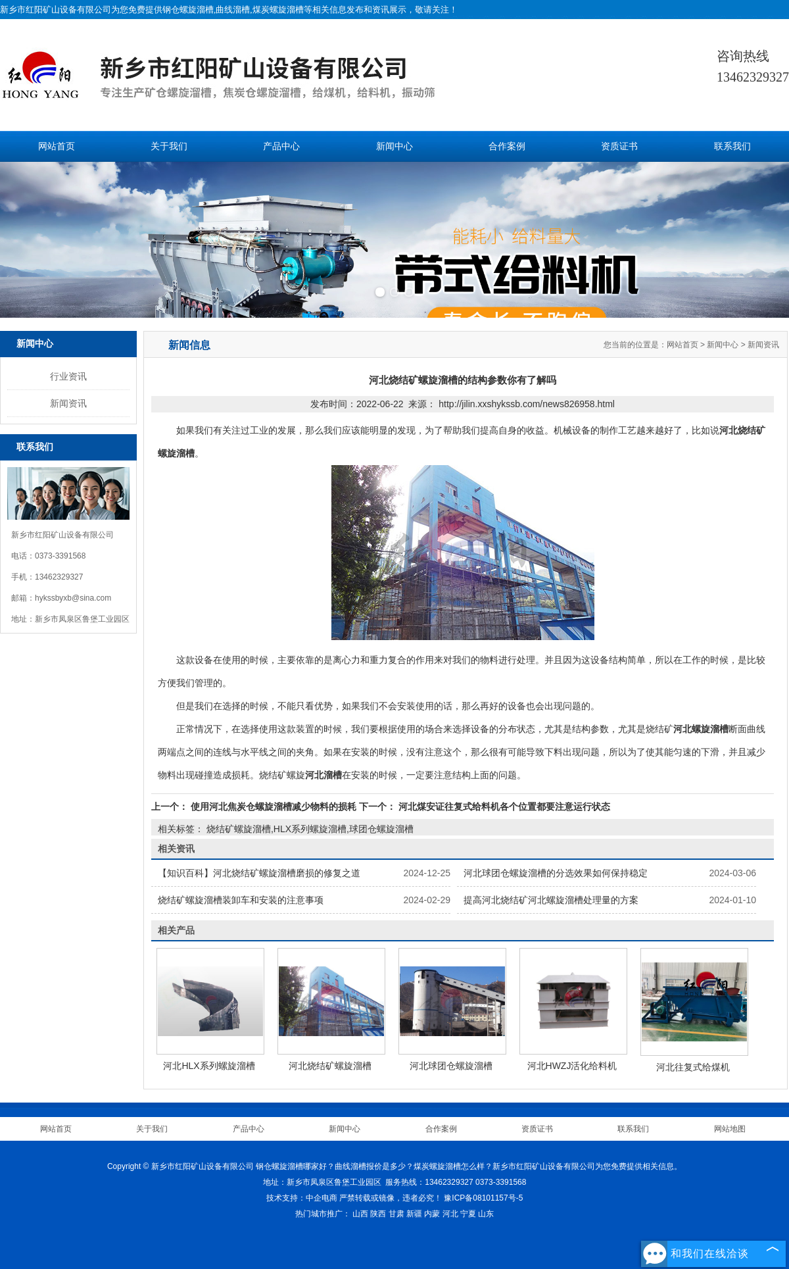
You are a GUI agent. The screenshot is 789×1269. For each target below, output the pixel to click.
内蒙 (432, 1213)
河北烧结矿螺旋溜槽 (330, 1065)
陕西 (378, 1213)
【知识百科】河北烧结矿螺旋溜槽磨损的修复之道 (259, 873)
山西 (360, 1213)
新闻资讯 (68, 403)
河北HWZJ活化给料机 (572, 1065)
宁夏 (468, 1213)
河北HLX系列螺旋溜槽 (208, 1065)
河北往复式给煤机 (693, 1067)
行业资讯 (68, 376)
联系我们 (732, 146)
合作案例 (507, 146)
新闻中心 (394, 146)
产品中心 (281, 146)
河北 (450, 1213)
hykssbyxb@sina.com (73, 598)
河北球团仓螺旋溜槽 (451, 1065)
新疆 (414, 1213)
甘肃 (396, 1213)
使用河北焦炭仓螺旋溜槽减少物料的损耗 (273, 806)
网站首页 (56, 146)
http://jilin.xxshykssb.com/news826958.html (527, 404)
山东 (486, 1213)
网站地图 (730, 1128)
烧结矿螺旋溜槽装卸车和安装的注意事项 (240, 900)
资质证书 (619, 146)
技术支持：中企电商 (301, 1198)
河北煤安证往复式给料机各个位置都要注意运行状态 (503, 806)
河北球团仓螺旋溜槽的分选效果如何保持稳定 (556, 873)
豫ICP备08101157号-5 (483, 1198)
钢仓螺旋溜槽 (188, 9)
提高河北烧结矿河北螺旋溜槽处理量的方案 (551, 900)
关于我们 (169, 146)
